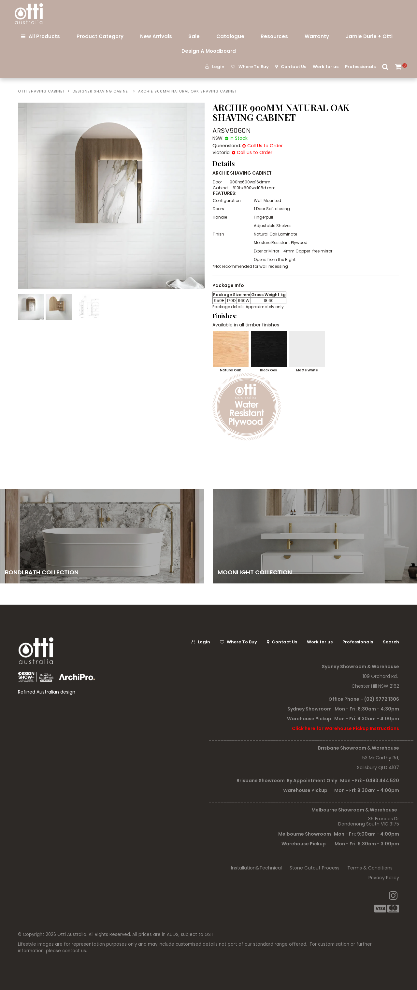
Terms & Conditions (370, 868)
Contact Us (293, 67)
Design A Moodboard (208, 51)
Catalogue (230, 36)
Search (385, 66)
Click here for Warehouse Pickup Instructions (345, 728)
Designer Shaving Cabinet (101, 91)
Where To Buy (253, 67)
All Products (44, 36)
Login (218, 67)
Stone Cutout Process (314, 868)
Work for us (325, 67)
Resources (274, 36)
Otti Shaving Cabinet (41, 91)
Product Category (100, 36)
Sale (194, 36)
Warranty (317, 36)
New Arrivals (156, 36)
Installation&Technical (256, 868)
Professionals (360, 67)
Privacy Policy (383, 877)
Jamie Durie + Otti (369, 36)
